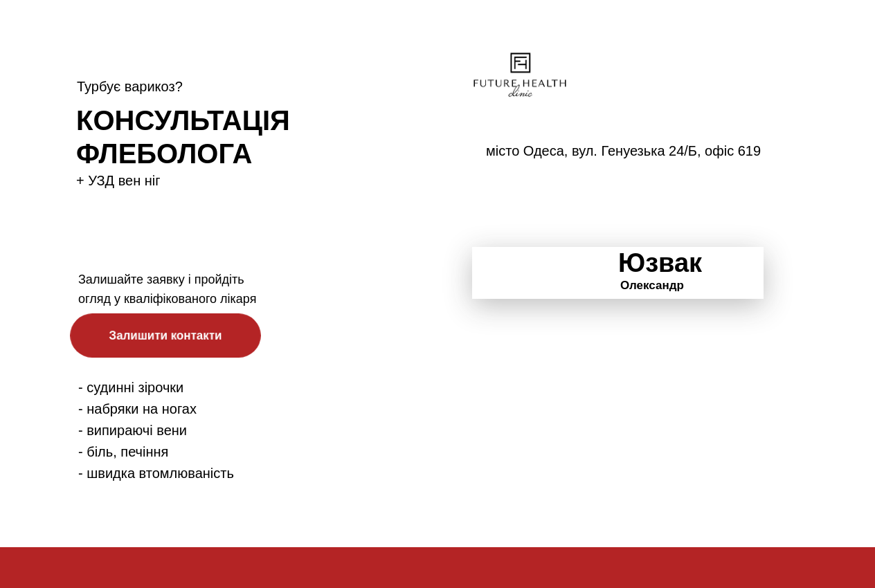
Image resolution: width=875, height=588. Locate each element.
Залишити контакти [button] (165, 335)
